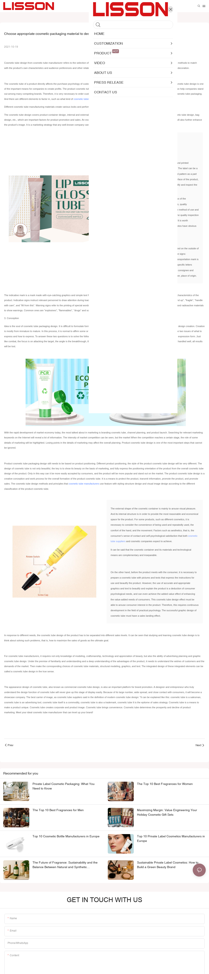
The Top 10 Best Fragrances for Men (58, 811)
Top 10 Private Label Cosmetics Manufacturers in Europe (171, 840)
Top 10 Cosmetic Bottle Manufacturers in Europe (66, 837)
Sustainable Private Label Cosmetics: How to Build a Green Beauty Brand (167, 866)
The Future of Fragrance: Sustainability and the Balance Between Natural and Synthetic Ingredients (65, 866)
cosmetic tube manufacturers (84, 484)
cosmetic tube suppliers (123, 542)
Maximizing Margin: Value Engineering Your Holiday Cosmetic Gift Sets (167, 813)
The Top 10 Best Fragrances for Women (165, 784)
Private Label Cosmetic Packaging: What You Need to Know (64, 787)
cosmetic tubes (81, 99)
